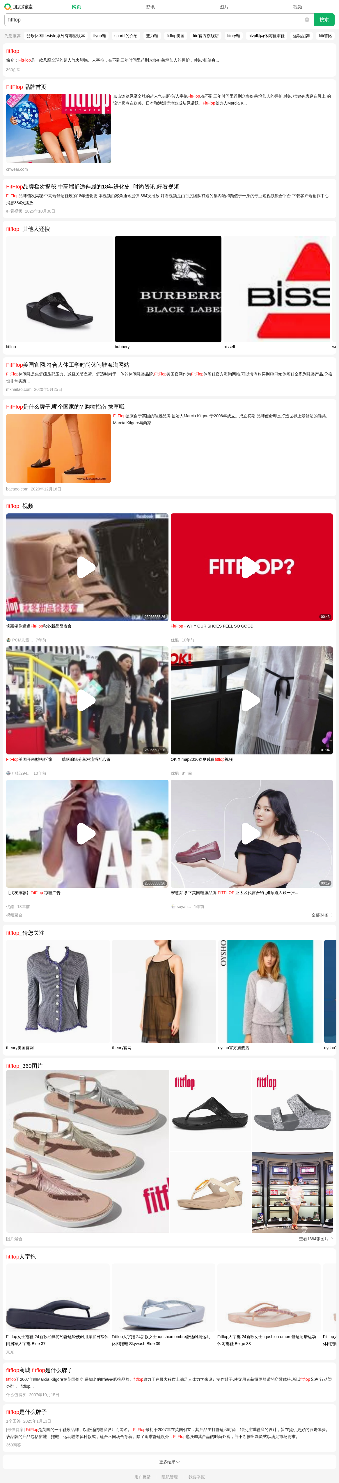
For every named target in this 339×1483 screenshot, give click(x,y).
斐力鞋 (152, 35)
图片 (224, 6)
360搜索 (20, 7)
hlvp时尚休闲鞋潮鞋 (267, 35)
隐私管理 (169, 1477)
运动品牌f (301, 35)
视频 (297, 6)
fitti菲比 (325, 35)
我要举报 (197, 1477)
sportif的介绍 (126, 35)
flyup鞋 (99, 35)
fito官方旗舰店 (206, 35)
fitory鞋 (233, 35)
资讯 (150, 6)
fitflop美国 (175, 35)
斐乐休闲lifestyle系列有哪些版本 (55, 35)
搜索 (324, 19)
